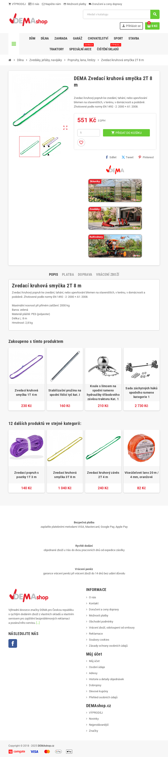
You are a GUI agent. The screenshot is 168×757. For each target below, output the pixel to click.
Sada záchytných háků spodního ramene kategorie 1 (141, 392)
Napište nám (51, 4)
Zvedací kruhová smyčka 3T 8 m (65, 475)
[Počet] (88, 132)
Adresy (93, 673)
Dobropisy (95, 685)
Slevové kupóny (98, 691)
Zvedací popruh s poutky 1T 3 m (26, 475)
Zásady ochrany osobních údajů (108, 645)
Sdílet (111, 157)
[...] (38, 622)
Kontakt (93, 603)
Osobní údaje (97, 667)
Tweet (127, 157)
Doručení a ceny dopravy (105, 4)
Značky (93, 730)
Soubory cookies (99, 639)
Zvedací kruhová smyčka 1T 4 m (26, 392)
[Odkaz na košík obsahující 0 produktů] (152, 26)
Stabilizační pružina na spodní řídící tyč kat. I (64, 392)
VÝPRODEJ (17, 4)
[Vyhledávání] (121, 14)
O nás (33, 4)
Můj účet (94, 661)
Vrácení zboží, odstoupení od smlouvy (112, 627)
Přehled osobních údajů (103, 697)
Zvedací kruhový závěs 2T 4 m (103, 475)
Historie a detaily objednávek (106, 679)
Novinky (94, 718)
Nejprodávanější (99, 724)
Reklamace (96, 633)
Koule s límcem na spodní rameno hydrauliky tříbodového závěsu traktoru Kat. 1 (103, 392)
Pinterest (146, 157)
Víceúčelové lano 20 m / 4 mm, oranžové (141, 475)
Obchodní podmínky (101, 621)
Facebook (12, 643)
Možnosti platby (74, 4)
